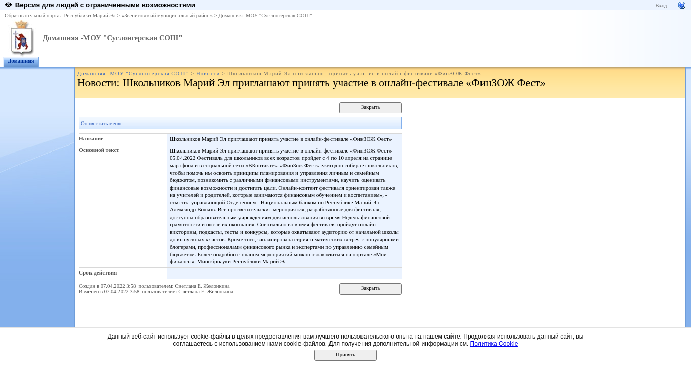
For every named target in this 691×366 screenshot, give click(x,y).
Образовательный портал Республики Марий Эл (60, 15)
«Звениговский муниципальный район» (167, 15)
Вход (661, 5)
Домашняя (21, 61)
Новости (208, 73)
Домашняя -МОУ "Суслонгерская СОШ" (265, 15)
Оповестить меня (101, 123)
